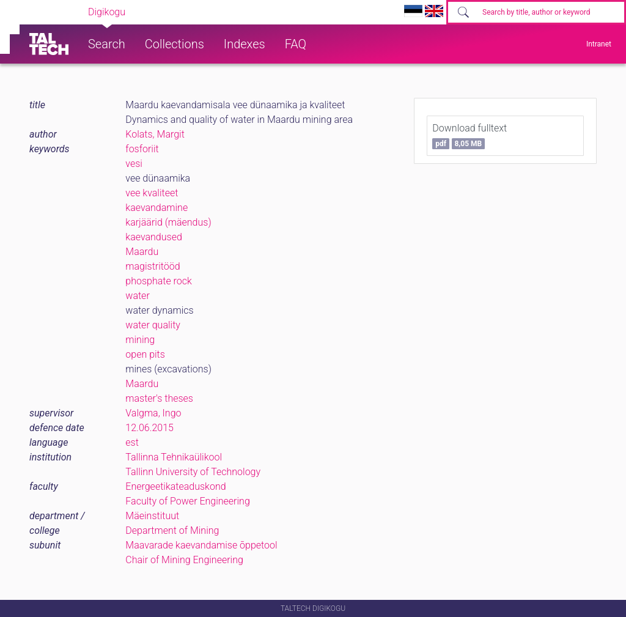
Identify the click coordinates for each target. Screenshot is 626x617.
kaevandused (153, 237)
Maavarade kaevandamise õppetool (201, 545)
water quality (152, 325)
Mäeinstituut (152, 516)
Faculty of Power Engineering (187, 501)
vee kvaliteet (151, 193)
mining (140, 339)
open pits (145, 354)
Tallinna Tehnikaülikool (173, 457)
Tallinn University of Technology (192, 472)
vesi (133, 163)
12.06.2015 (149, 428)
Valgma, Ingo (153, 413)
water (137, 295)
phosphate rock (158, 281)
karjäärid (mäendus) (168, 222)
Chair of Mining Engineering (184, 560)
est (132, 442)
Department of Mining (172, 530)
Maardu (141, 251)
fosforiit (141, 149)
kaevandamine (156, 207)
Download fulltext (469, 135)
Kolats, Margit (155, 134)
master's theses (159, 398)
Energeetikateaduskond (175, 486)
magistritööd (152, 266)
